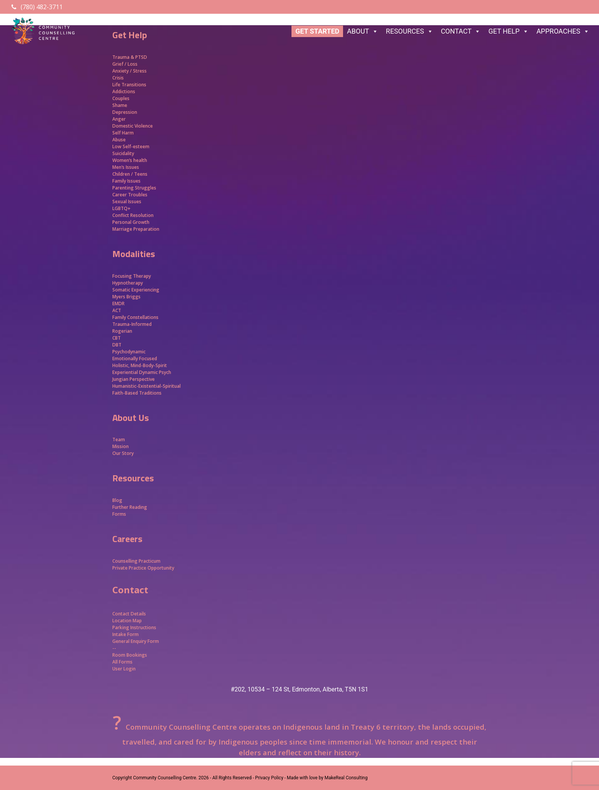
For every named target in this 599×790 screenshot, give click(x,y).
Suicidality (123, 153)
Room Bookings (129, 655)
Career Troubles (129, 194)
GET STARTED (317, 31)
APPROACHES (562, 31)
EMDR (118, 303)
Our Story (123, 453)
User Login (124, 668)
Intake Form (125, 634)
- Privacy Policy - (269, 777)
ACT (116, 310)
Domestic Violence (132, 126)
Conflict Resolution (133, 215)
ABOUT (362, 31)
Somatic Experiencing (135, 290)
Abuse (119, 139)
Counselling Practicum (136, 561)
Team (118, 439)
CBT (116, 338)
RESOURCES (409, 31)
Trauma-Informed (132, 324)
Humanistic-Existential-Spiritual (146, 386)
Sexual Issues (126, 201)
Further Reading (129, 507)
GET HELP (508, 31)
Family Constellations (136, 317)
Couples (121, 98)
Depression (124, 112)
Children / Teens (129, 174)
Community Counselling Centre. (165, 777)
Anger (119, 119)
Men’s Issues (125, 167)
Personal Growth (131, 222)
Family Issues (126, 181)
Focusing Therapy (131, 276)
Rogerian (122, 331)
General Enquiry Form (135, 641)
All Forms (122, 662)
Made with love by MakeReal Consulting (327, 777)
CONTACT (461, 31)
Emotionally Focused (134, 358)
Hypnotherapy (127, 283)
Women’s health (129, 160)
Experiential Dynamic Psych (141, 372)
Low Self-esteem (130, 146)
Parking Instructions (134, 627)
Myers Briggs (126, 296)
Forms (119, 514)
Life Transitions (129, 84)
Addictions (123, 91)
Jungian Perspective (133, 379)
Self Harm (123, 133)
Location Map (127, 620)
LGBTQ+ (121, 208)
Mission (120, 446)
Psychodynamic (129, 351)
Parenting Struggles (134, 188)
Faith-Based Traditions (137, 393)
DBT (116, 345)
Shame (119, 105)
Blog (117, 500)
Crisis (118, 77)
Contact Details (129, 613)
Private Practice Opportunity (143, 568)
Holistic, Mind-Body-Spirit (139, 365)
